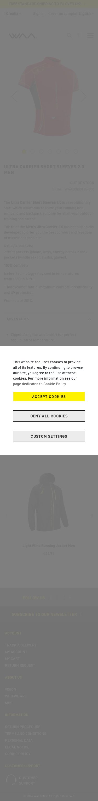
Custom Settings (49, 436)
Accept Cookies (49, 396)
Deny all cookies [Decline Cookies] (49, 416)
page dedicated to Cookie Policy (39, 384)
